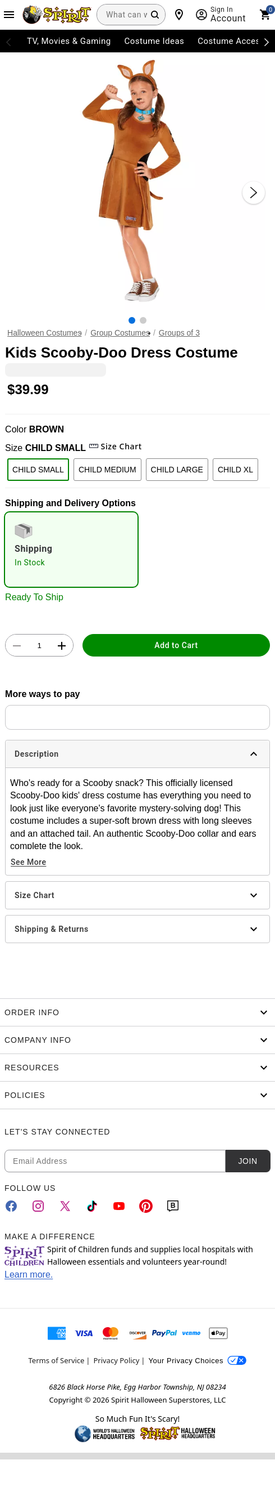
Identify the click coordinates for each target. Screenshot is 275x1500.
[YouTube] (119, 1206)
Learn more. (28, 1274)
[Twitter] (65, 1206)
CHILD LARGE (177, 469)
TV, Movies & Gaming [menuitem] (69, 41)
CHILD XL (235, 469)
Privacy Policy (116, 1360)
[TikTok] (92, 1206)
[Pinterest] (146, 1206)
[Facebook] (11, 1206)
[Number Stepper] (39, 646)
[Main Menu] (9, 15)
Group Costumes (120, 332)
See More (28, 862)
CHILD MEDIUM (107, 469)
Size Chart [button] (115, 446)
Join (247, 1161)
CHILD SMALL (38, 469)
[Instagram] (38, 1206)
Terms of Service (57, 1360)
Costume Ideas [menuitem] (155, 41)
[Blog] (173, 1206)
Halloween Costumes (44, 332)
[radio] (71, 549)
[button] (137, 181)
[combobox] (131, 15)
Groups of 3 (179, 332)
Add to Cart (176, 645)
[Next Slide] (253, 192)
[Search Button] (155, 15)
